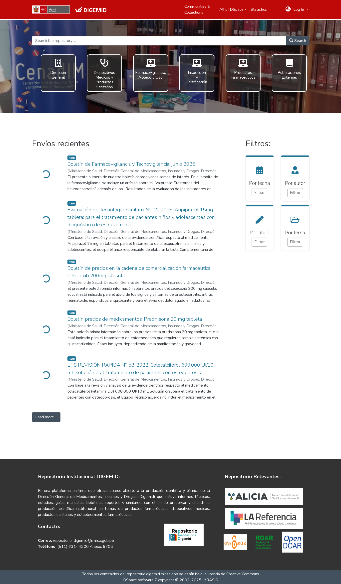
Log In (299, 9)
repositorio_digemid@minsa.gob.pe (83, 540)
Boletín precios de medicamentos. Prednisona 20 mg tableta (134, 319)
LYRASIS (210, 580)
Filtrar (259, 192)
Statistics (259, 9)
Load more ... (46, 417)
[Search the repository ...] (159, 40)
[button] (288, 9)
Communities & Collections (197, 9)
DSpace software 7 (140, 580)
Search (297, 40)
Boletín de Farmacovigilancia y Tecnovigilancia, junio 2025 (131, 164)
